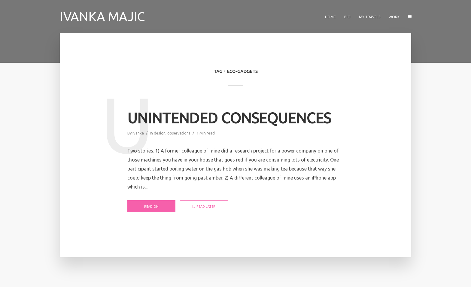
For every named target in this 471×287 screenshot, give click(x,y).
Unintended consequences (229, 118)
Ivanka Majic (102, 16)
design (160, 133)
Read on (151, 206)
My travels (369, 17)
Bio (347, 17)
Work (394, 17)
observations (178, 133)
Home (330, 17)
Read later (204, 206)
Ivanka (138, 133)
